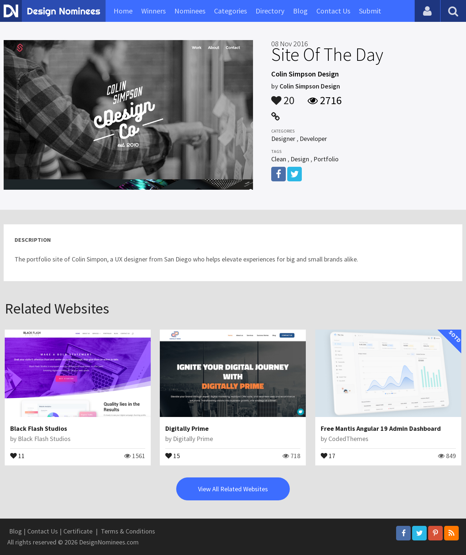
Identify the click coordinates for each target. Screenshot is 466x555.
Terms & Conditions (128, 531)
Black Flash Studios (38, 428)
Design (300, 159)
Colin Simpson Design (310, 86)
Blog (300, 10)
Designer (283, 138)
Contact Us (333, 10)
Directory (270, 10)
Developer (313, 138)
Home (123, 10)
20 (283, 97)
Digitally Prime (187, 428)
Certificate (77, 531)
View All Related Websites (233, 489)
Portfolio (326, 159)
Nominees (189, 10)
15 (172, 455)
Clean (278, 159)
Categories (230, 10)
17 (328, 455)
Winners (153, 10)
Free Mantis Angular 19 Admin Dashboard (381, 428)
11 (17, 455)
